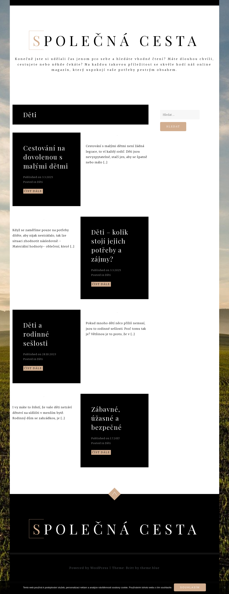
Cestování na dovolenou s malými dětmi (45, 156)
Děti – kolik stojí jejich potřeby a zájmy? (109, 245)
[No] (224, 587)
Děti (40, 182)
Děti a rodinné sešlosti (36, 334)
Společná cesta (116, 40)
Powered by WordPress (88, 568)
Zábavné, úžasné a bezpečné (106, 418)
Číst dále (33, 191)
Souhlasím (190, 587)
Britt (130, 568)
